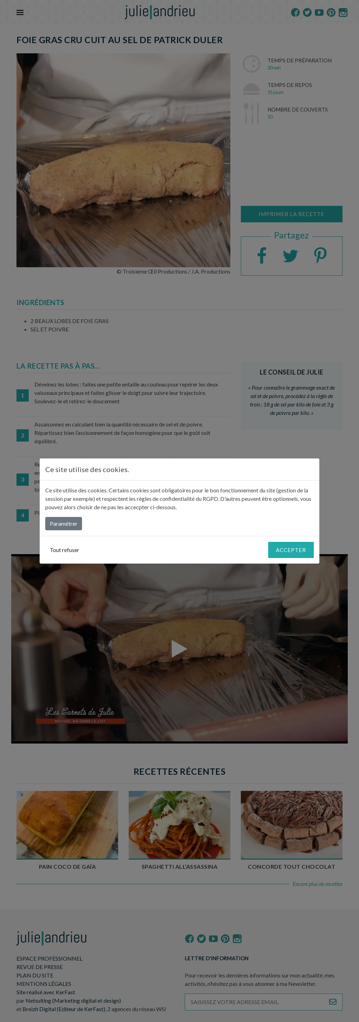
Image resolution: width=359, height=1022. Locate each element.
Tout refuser (64, 549)
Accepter (291, 550)
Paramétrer (63, 523)
